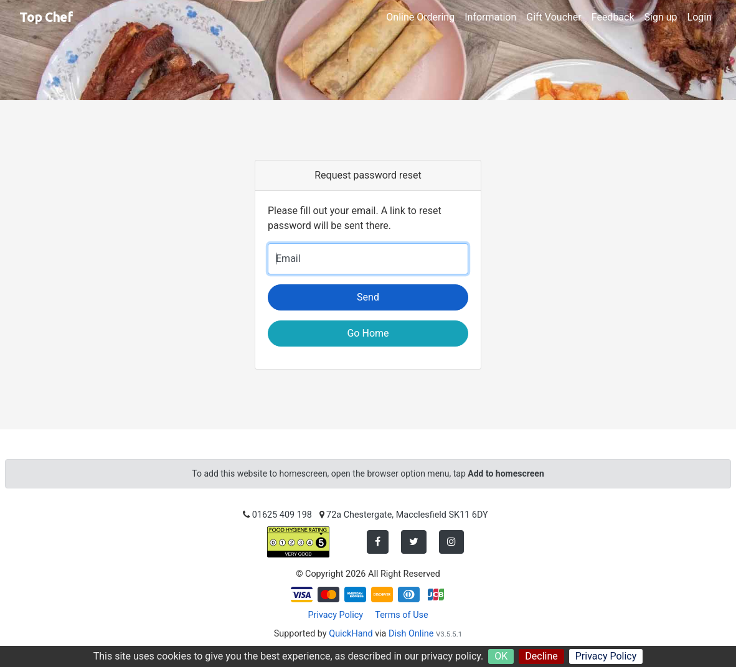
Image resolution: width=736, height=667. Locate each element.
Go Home (368, 333)
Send (368, 297)
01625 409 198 (282, 515)
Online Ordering (420, 17)
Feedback (613, 17)
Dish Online (411, 633)
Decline (541, 656)
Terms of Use (401, 615)
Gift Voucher (553, 17)
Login (699, 17)
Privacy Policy (606, 656)
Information (490, 17)
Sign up (660, 17)
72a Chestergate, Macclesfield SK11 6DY (407, 515)
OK (500, 656)
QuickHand (350, 633)
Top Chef (46, 17)
